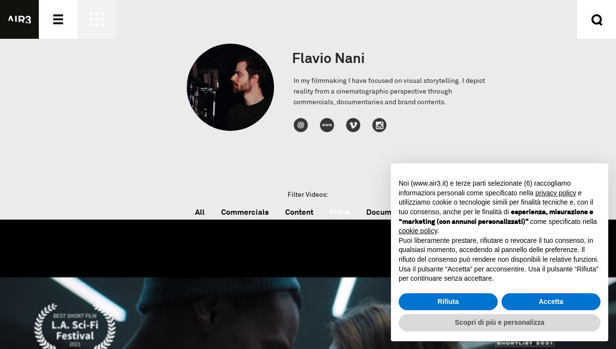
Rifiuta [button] (448, 301)
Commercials (245, 212)
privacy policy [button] (555, 193)
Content (299, 212)
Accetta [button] (551, 301)
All (200, 212)
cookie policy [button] (418, 231)
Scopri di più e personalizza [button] (499, 322)
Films (340, 212)
